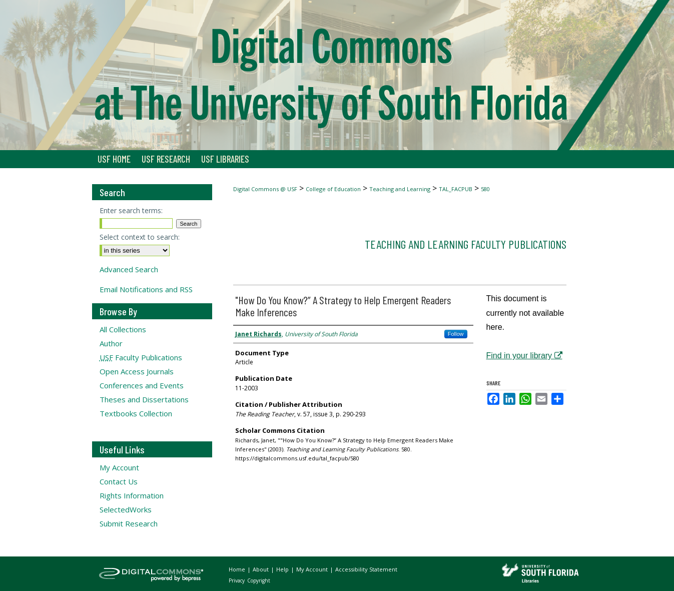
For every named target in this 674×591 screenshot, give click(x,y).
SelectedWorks (126, 509)
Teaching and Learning (399, 189)
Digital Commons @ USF (265, 189)
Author (111, 343)
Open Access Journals (137, 371)
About (261, 569)
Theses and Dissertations (144, 399)
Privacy (237, 580)
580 (485, 189)
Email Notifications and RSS (146, 289)
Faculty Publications (141, 357)
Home (238, 569)
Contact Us (119, 481)
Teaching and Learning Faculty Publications (465, 244)
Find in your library (524, 355)
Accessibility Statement (366, 569)
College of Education (333, 189)
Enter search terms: (131, 210)
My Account (119, 467)
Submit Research (129, 523)
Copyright (258, 580)
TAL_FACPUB (455, 189)
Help (283, 569)
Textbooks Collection (136, 413)
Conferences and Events (142, 385)
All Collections (123, 329)
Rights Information (132, 495)
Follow (456, 334)
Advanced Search (129, 269)
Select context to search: (140, 237)
